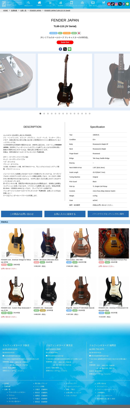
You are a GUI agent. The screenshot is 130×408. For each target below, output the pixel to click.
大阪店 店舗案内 (41, 389)
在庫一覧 (7, 389)
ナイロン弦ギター (15, 401)
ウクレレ (12, 395)
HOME (6, 383)
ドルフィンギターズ (16, 345)
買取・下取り (70, 389)
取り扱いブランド (41, 383)
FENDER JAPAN (35, 10)
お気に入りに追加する (65, 214)
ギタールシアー (71, 383)
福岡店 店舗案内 (41, 395)
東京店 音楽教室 (41, 402)
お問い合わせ (101, 383)
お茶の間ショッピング (73, 392)
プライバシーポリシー (104, 395)
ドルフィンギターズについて (107, 389)
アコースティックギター (17, 392)
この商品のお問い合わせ (22, 214)
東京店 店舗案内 (41, 392)
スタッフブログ (71, 395)
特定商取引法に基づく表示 (106, 399)
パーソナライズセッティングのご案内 (108, 214)
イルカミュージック (73, 386)
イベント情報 (39, 386)
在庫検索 (7, 386)
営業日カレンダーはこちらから (13, 371)
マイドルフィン (102, 386)
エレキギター (13, 398)
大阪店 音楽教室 (41, 399)
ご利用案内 (101, 392)
